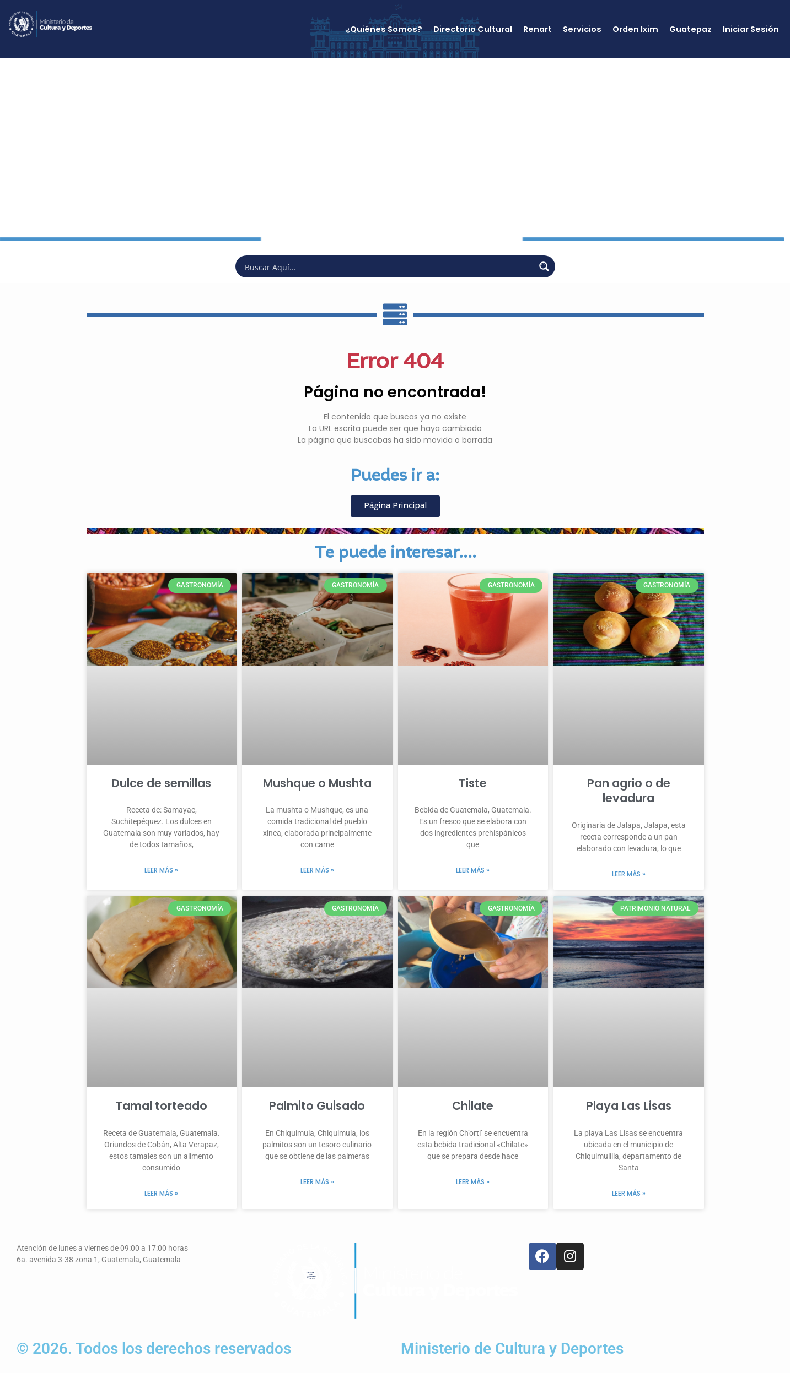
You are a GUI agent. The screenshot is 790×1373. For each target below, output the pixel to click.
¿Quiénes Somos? (384, 29)
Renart (537, 29)
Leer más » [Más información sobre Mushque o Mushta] (317, 870)
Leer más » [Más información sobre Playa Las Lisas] (629, 1193)
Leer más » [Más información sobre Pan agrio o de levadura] (629, 874)
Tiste (473, 783)
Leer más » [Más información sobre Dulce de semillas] (161, 870)
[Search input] (388, 266)
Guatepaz (690, 29)
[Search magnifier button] (544, 266)
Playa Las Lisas (628, 1106)
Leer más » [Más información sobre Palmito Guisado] (317, 1181)
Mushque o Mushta (317, 783)
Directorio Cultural (472, 29)
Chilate (472, 1106)
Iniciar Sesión (751, 29)
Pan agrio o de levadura (628, 790)
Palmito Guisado (317, 1106)
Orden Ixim (635, 29)
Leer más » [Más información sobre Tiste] (473, 870)
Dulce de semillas (161, 783)
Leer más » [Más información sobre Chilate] (473, 1181)
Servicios (582, 29)
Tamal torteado (161, 1106)
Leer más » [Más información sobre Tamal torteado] (161, 1193)
